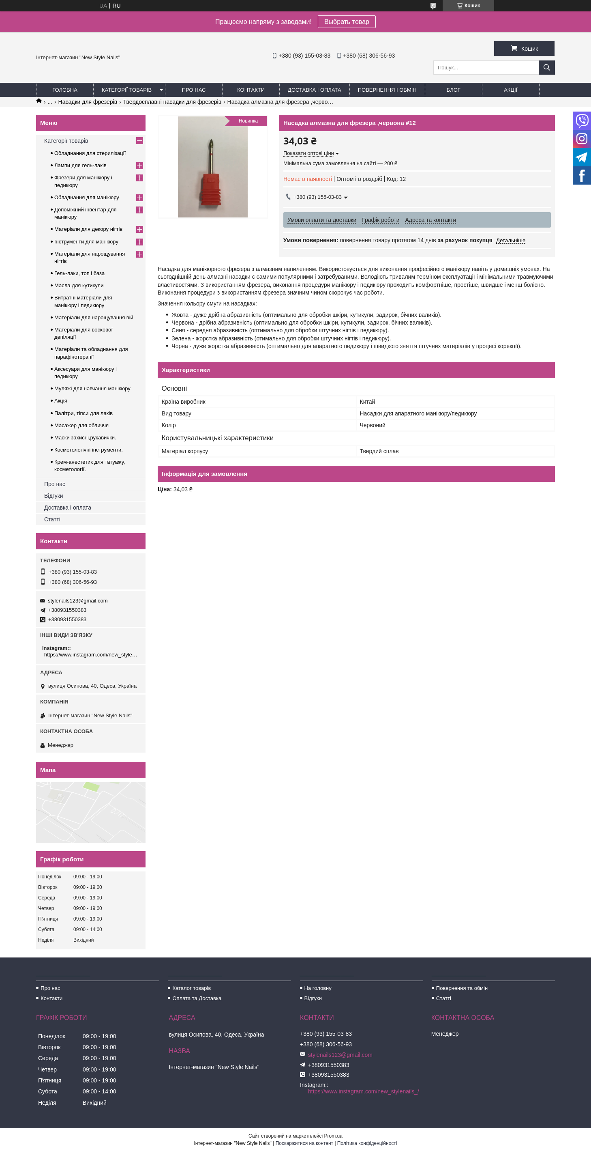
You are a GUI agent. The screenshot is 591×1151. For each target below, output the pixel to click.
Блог (453, 90)
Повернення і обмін (387, 90)
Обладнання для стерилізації (90, 153)
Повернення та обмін (462, 988)
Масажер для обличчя (81, 425)
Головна (64, 90)
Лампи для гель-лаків (80, 165)
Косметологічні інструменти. (88, 450)
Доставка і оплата (314, 90)
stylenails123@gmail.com (78, 601)
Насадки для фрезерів (88, 102)
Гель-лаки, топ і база (79, 273)
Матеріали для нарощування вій (93, 317)
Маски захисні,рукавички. (85, 438)
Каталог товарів (191, 988)
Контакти (251, 90)
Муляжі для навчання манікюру (92, 388)
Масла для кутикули (78, 285)
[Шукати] (547, 67)
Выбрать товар (346, 21)
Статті (52, 519)
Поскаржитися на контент (304, 1143)
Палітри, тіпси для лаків (83, 413)
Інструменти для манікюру (86, 242)
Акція (60, 401)
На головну (318, 988)
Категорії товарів (127, 90)
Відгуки (53, 496)
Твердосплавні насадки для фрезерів (172, 102)
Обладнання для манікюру (86, 197)
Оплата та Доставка (196, 998)
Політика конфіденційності (367, 1143)
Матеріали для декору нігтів (88, 229)
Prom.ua (333, 1136)
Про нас (194, 90)
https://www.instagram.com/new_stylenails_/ (91, 655)
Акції (510, 90)
